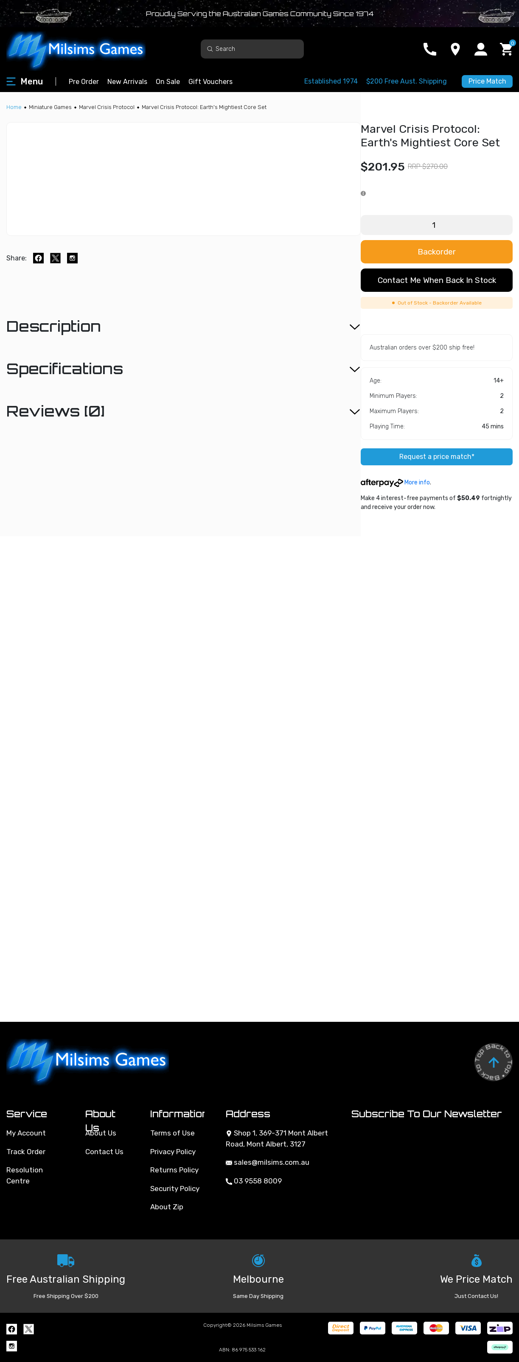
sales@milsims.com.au (267, 1162)
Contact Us (104, 1151)
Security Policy (174, 1188)
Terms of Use (172, 1133)
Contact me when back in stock (437, 280)
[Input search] (252, 49)
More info (395, 482)
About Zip (166, 1207)
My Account (26, 1133)
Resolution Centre (24, 1175)
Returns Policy (174, 1170)
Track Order (25, 1151)
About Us (100, 1133)
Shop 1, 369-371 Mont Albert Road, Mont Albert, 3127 (277, 1138)
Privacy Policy (173, 1151)
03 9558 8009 (254, 1181)
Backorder (437, 252)
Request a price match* (436, 457)
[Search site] (210, 48)
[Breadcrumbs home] (14, 107)
